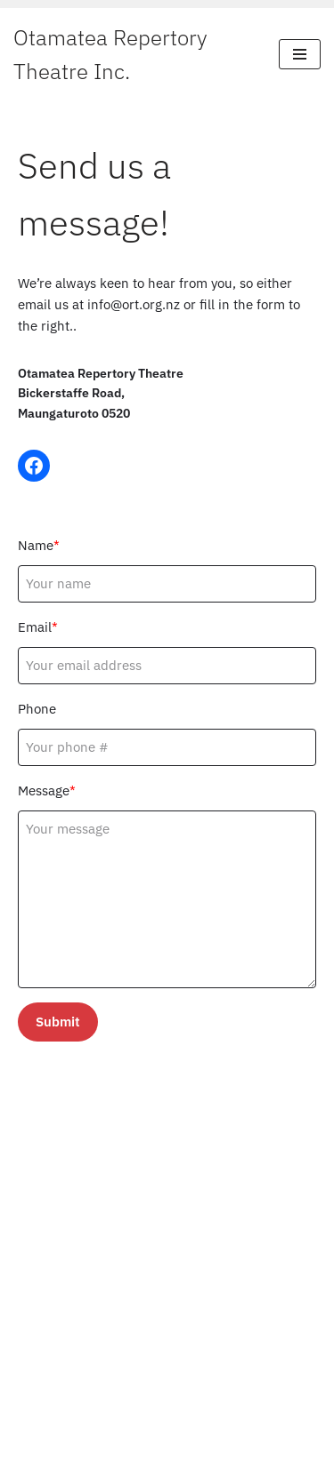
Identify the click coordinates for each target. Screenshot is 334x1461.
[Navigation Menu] (300, 54)
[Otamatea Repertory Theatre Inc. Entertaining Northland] (132, 54)
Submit (58, 1021)
